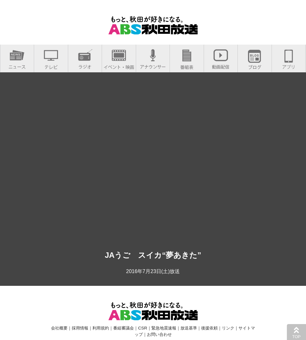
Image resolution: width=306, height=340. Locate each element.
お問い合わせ (159, 334)
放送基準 (188, 328)
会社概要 (59, 328)
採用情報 (80, 328)
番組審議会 (123, 328)
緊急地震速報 (163, 328)
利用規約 (100, 328)
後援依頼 (209, 328)
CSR (142, 328)
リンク (228, 328)
